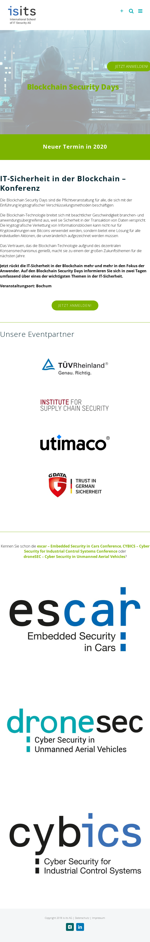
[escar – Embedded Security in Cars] (75, 566)
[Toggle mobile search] (131, 11)
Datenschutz (82, 918)
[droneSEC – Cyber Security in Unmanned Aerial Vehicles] (75, 677)
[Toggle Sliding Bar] (121, 11)
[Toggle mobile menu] (140, 11)
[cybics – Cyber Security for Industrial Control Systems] (75, 788)
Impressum (98, 918)
